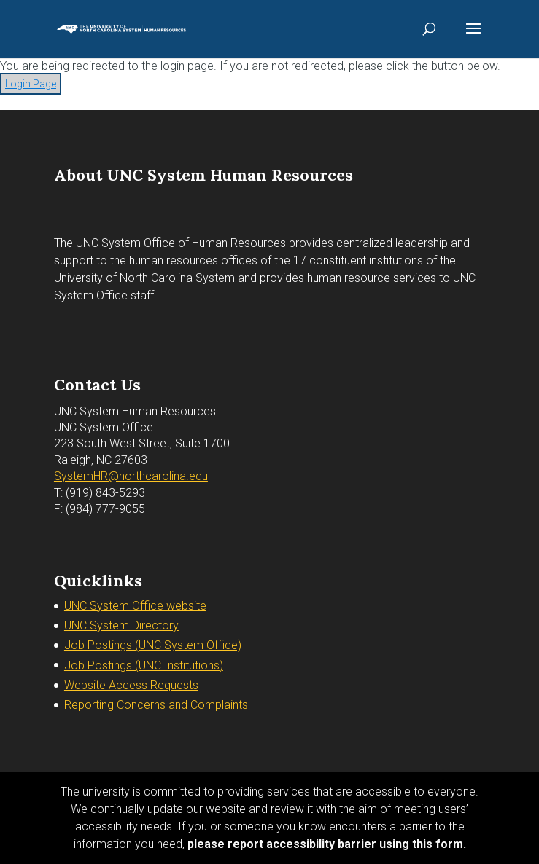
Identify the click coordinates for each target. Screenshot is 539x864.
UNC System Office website (135, 606)
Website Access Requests (131, 685)
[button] (473, 37)
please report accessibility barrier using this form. (326, 844)
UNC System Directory (121, 625)
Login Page (30, 84)
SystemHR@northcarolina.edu (131, 476)
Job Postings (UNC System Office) (152, 645)
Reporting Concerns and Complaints (156, 705)
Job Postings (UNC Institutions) (143, 665)
